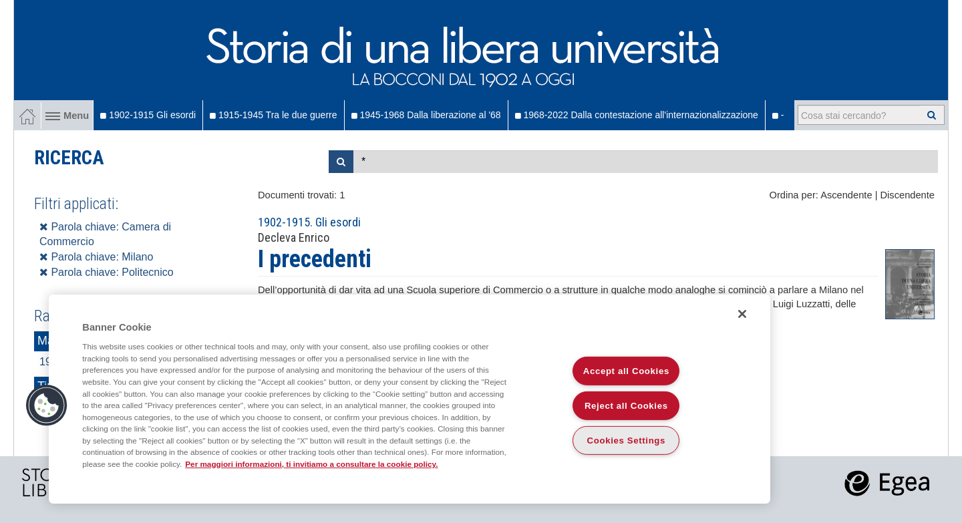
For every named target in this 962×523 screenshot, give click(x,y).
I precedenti (314, 259)
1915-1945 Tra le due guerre (273, 115)
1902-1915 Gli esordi (148, 115)
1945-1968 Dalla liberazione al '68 (426, 115)
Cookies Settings (626, 440)
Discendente (907, 195)
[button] (46, 405)
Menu (67, 115)
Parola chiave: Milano (96, 257)
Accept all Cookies (626, 371)
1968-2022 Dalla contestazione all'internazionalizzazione (636, 115)
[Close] (742, 314)
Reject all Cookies (626, 406)
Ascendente (846, 195)
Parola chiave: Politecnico (106, 272)
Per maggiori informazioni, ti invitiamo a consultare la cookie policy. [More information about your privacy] (311, 464)
